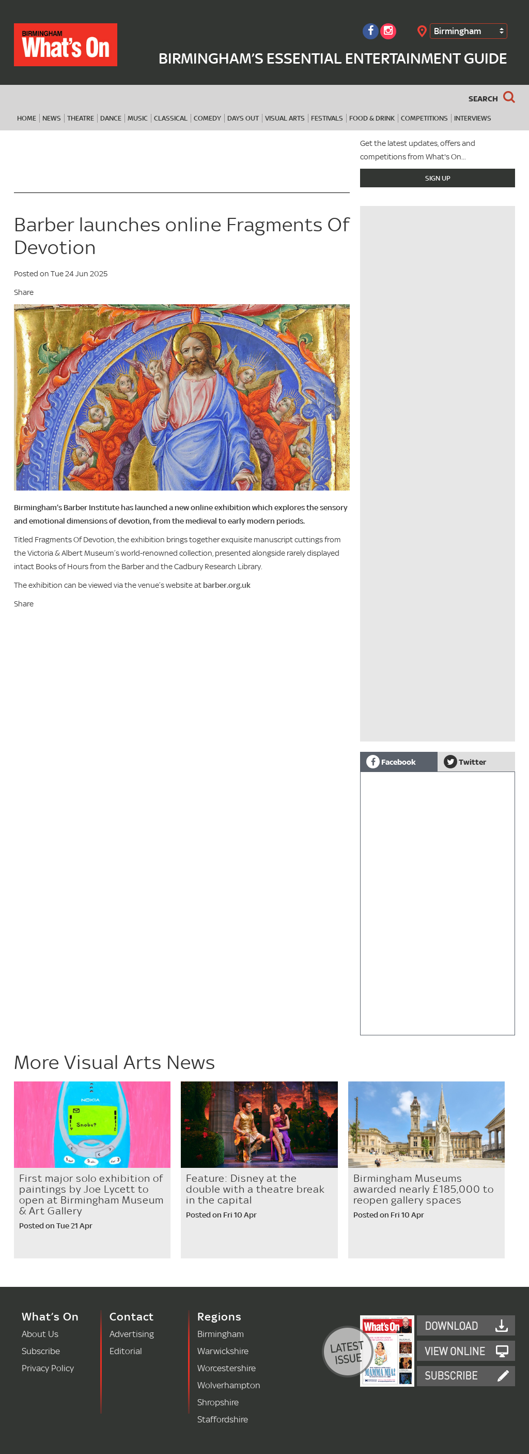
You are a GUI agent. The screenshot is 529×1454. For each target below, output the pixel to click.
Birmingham (457, 30)
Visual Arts (285, 118)
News (51, 118)
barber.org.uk (227, 585)
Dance (110, 118)
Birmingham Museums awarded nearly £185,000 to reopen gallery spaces (423, 1189)
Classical (171, 118)
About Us (40, 1333)
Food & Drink (372, 118)
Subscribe (41, 1350)
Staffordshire (222, 1419)
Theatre (80, 118)
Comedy (207, 118)
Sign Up (437, 178)
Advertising (132, 1333)
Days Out (243, 118)
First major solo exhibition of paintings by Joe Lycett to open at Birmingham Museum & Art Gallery (91, 1194)
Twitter (465, 761)
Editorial (126, 1350)
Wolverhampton (228, 1384)
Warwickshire (222, 1350)
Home (26, 118)
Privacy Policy (48, 1367)
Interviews (472, 118)
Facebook (391, 761)
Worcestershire (226, 1367)
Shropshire (218, 1402)
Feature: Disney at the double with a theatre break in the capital (255, 1189)
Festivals (327, 118)
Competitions (424, 118)
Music (138, 118)
